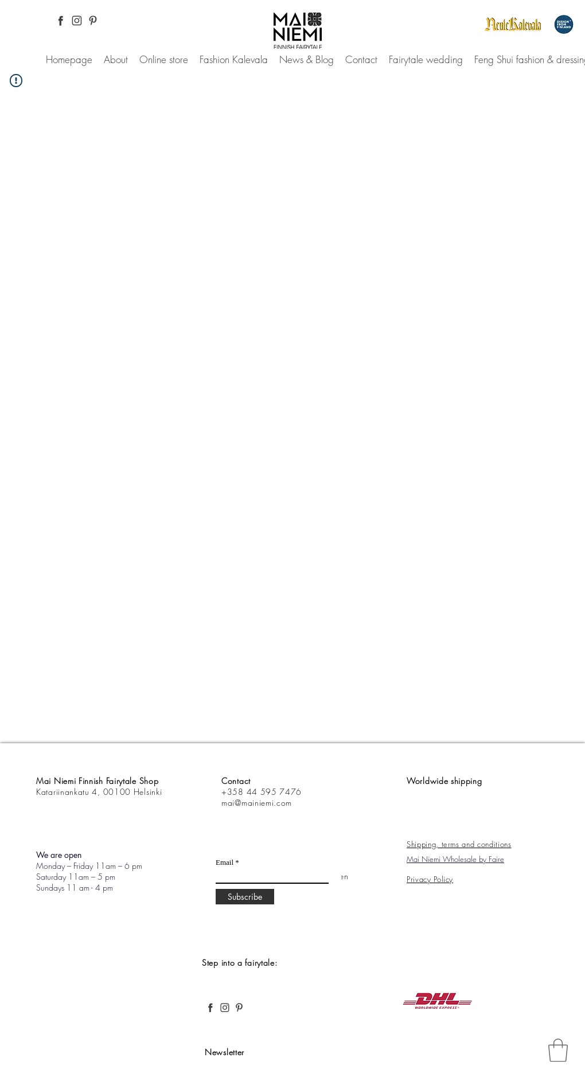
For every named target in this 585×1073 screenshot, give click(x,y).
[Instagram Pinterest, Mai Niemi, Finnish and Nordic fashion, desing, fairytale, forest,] (77, 20)
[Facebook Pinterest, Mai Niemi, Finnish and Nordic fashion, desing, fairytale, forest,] (60, 20)
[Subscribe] (245, 896)
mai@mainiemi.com (256, 802)
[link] (558, 1050)
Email (224, 862)
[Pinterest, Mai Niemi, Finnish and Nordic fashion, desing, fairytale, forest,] (93, 20)
